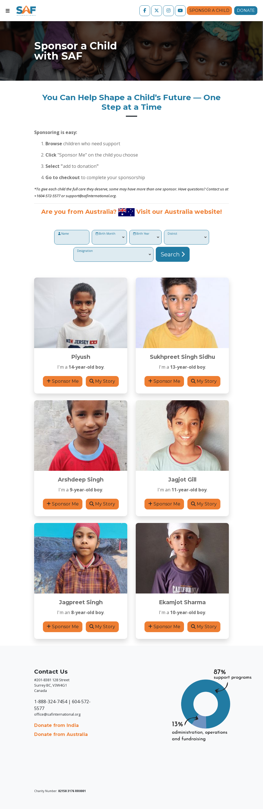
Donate (246, 10)
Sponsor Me (63, 381)
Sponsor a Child (209, 10)
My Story (102, 381)
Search (173, 254)
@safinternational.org (97, 195)
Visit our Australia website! (179, 211)
